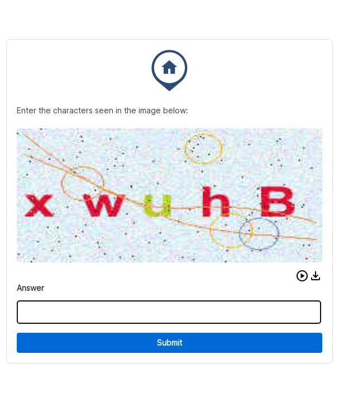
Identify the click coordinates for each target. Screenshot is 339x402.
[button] (302, 276)
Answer (30, 288)
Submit (169, 342)
